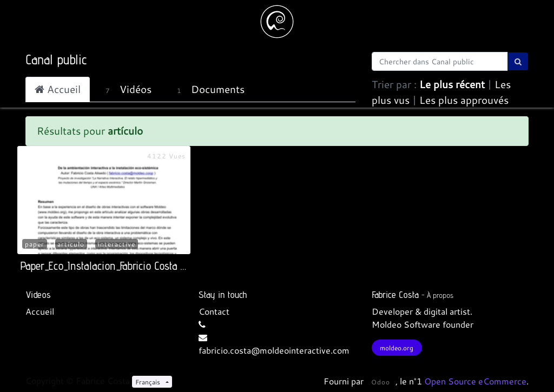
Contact (214, 311)
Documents (208, 89)
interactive (116, 244)
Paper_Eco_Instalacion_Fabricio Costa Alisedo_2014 (128, 266)
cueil (45, 311)
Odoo (380, 381)
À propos (440, 295)
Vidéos (126, 89)
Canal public (56, 59)
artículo (70, 244)
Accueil (58, 89)
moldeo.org (396, 347)
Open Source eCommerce (475, 381)
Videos (38, 294)
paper (34, 244)
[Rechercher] (518, 61)
